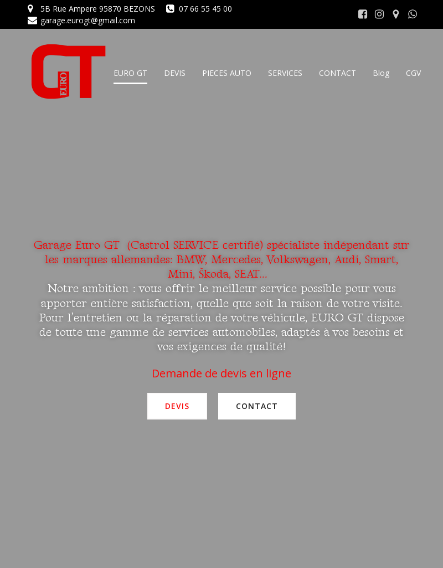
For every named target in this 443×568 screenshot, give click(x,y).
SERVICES (285, 73)
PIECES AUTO (226, 73)
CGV (413, 73)
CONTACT (337, 73)
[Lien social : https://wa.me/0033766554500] (412, 14)
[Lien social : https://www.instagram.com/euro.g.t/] (379, 14)
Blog (381, 73)
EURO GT (130, 73)
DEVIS (175, 73)
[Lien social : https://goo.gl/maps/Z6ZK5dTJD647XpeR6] (396, 14)
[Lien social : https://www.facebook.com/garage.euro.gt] (362, 14)
